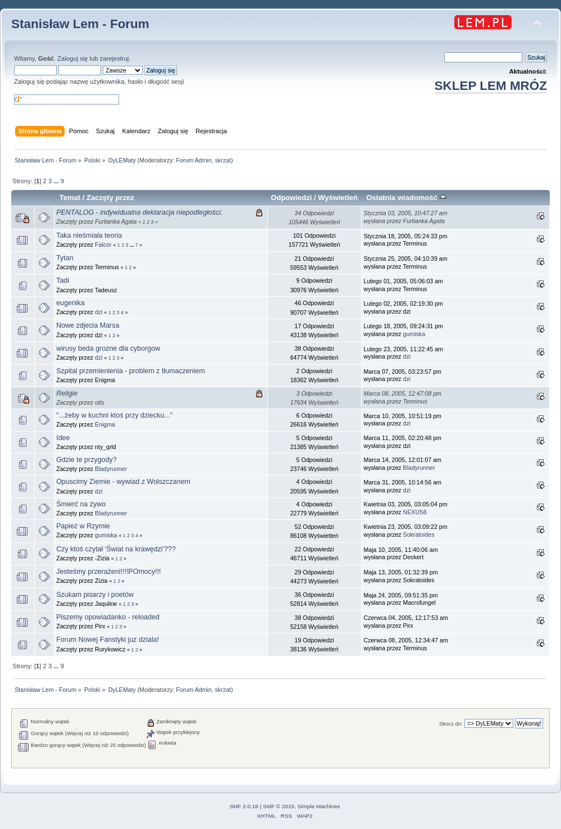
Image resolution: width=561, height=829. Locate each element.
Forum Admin (193, 160)
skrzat (223, 160)
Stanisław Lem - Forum (80, 24)
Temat (70, 197)
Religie (66, 393)
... (56, 181)
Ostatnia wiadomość (406, 197)
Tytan (65, 258)
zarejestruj (114, 58)
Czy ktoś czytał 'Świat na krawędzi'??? (116, 549)
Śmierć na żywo (81, 504)
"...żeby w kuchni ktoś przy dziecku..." (114, 415)
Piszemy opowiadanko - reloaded (107, 617)
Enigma (105, 424)
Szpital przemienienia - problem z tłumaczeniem (130, 371)
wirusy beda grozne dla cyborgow (108, 348)
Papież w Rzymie (83, 526)
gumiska (414, 333)
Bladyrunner (111, 468)
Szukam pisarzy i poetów (95, 595)
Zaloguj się (72, 58)
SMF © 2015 (278, 806)
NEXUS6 (415, 512)
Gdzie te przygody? (86, 460)
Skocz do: (451, 724)
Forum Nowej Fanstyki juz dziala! (107, 640)
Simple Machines (319, 806)
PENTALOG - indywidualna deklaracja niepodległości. (139, 212)
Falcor (103, 244)
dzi (99, 312)
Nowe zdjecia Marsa (87, 325)
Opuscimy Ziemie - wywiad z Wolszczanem (123, 482)
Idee (63, 438)
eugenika (70, 303)
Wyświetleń (338, 197)
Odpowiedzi (291, 197)
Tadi (62, 280)
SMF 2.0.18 (243, 806)
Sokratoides (419, 534)
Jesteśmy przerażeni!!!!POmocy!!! (108, 572)
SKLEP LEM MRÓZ (491, 86)
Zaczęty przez (110, 197)
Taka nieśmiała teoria (89, 235)
